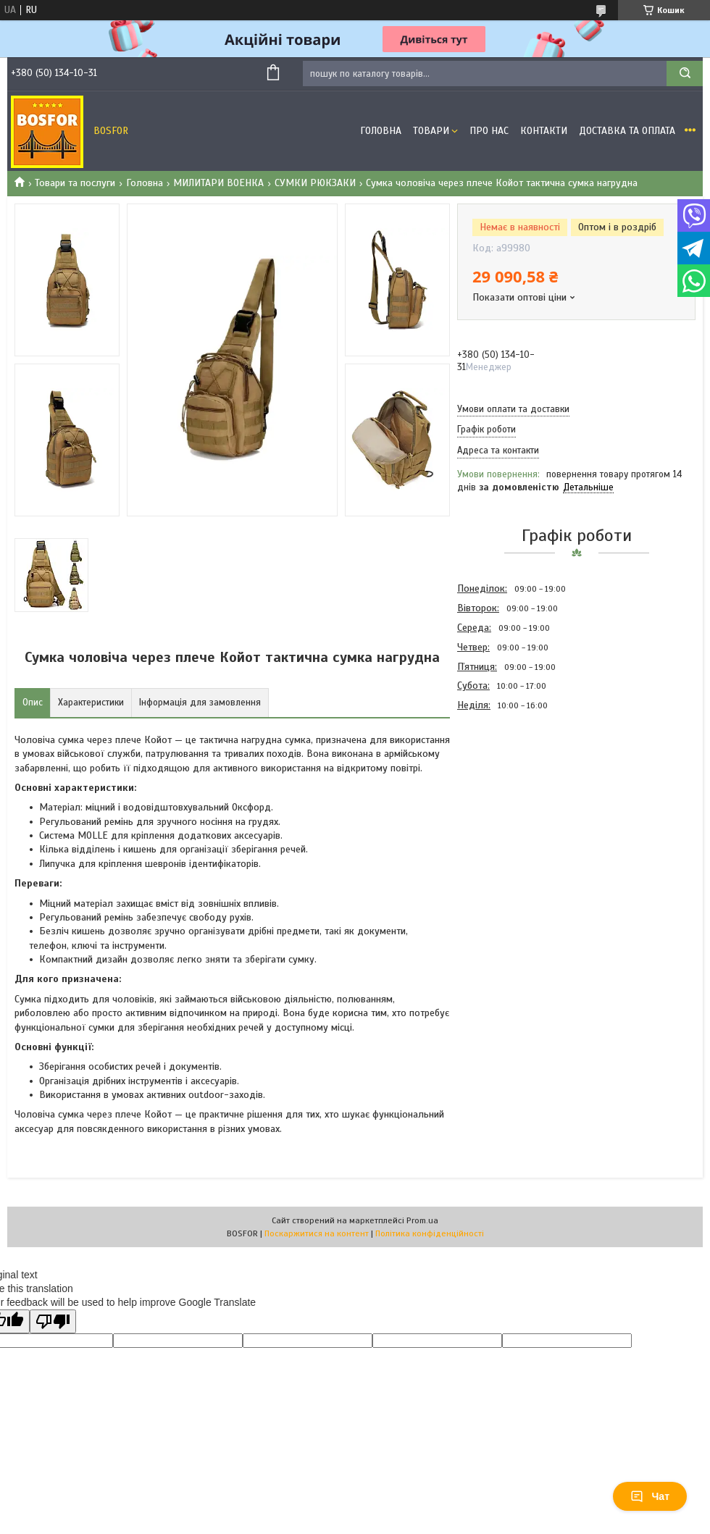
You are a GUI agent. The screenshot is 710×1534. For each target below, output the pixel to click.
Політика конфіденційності (429, 1233)
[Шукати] (685, 73)
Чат (649, 1496)
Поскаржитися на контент (316, 1233)
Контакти (543, 131)
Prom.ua (422, 1220)
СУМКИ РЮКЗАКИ (315, 183)
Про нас (489, 131)
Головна (380, 131)
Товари (431, 131)
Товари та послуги (75, 183)
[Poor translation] (53, 1321)
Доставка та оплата (627, 131)
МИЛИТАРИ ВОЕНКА (218, 183)
